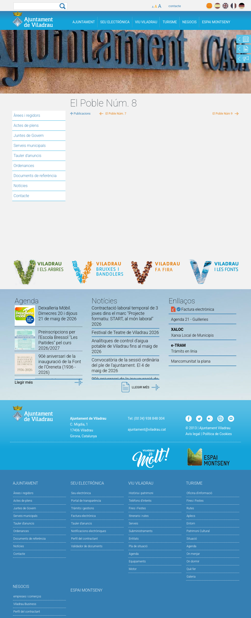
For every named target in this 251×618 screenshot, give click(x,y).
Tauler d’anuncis (81, 523)
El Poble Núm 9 (222, 113)
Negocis (189, 22)
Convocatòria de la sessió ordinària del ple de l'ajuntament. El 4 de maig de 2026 (125, 365)
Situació (192, 538)
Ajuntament (84, 22)
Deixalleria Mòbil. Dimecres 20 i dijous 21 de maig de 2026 (57, 313)
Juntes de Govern (28, 135)
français (233, 6)
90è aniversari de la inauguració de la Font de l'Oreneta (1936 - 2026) (59, 364)
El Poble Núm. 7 (115, 113)
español (217, 6)
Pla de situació (138, 546)
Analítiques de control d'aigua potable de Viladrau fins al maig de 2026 (125, 346)
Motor (133, 569)
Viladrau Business (24, 604)
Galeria (191, 576)
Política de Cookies (217, 434)
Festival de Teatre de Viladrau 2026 (125, 332)
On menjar (193, 554)
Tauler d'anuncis (27, 155)
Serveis (133, 523)
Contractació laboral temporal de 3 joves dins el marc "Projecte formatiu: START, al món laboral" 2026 (125, 316)
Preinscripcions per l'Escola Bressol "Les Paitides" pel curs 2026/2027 (57, 340)
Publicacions (82, 113)
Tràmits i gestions (82, 508)
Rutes (190, 508)
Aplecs (191, 516)
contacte (174, 6)
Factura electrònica (83, 516)
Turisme (170, 22)
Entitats (133, 538)
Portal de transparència (86, 500)
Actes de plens (25, 125)
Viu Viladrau (146, 22)
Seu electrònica (81, 493)
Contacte (21, 195)
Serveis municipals (29, 145)
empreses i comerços (27, 596)
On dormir (193, 561)
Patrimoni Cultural (198, 531)
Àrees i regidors (26, 115)
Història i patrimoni (141, 493)
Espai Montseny (216, 22)
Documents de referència (35, 175)
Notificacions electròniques (88, 531)
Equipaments (137, 561)
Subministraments (140, 531)
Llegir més (24, 382)
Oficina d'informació (199, 493)
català (209, 6)
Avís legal (193, 434)
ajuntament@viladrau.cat (147, 429)
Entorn (191, 523)
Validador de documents (86, 546)
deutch (241, 6)
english (225, 6)
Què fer (191, 569)
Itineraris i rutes (139, 516)
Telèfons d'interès (140, 500)
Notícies (20, 185)
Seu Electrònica (115, 22)
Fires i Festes (137, 508)
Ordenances (23, 165)
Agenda (133, 554)
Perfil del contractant (84, 538)
